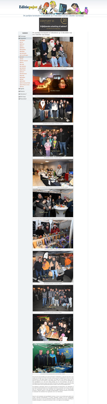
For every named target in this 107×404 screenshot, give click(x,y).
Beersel (22, 44)
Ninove (22, 71)
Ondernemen (24, 73)
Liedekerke (23, 66)
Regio (22, 79)
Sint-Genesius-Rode (25, 82)
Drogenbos (23, 49)
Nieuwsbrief (23, 99)
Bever (22, 45)
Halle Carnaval (24, 60)
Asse (22, 42)
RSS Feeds (23, 96)
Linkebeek (23, 68)
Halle (22, 58)
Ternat (22, 86)
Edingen (23, 51)
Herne (22, 62)
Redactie (22, 91)
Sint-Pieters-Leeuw (25, 84)
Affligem (23, 40)
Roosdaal (23, 81)
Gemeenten (23, 38)
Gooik (22, 57)
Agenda (22, 88)
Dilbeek (22, 47)
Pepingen (23, 77)
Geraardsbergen (24, 55)
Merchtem (23, 70)
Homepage (23, 36)
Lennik (22, 64)
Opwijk (22, 75)
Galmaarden (23, 53)
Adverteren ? (23, 94)
